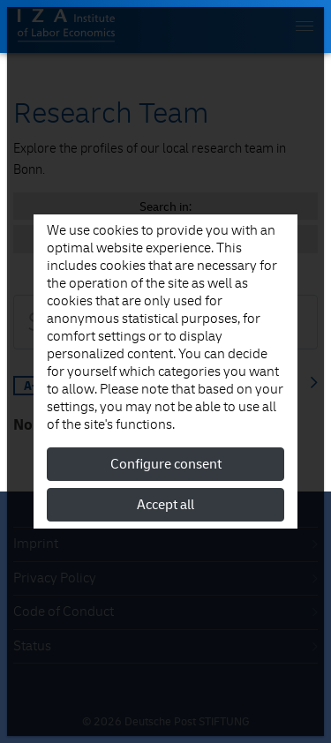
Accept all (165, 505)
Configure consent (166, 464)
